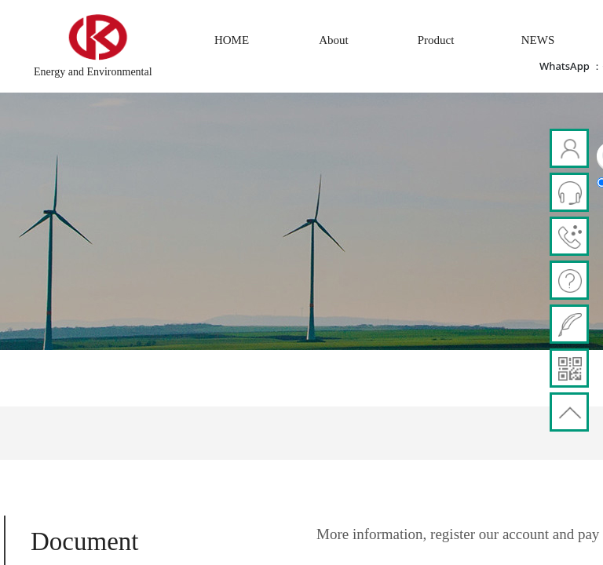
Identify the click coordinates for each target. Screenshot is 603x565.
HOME (231, 40)
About (334, 40)
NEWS (538, 40)
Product (436, 40)
